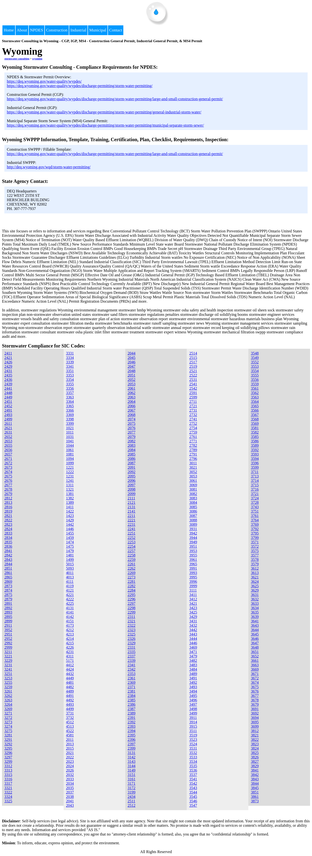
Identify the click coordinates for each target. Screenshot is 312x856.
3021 (193, 467)
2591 (193, 393)
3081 (193, 489)
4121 (70, 590)
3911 (193, 718)
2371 (132, 687)
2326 (132, 639)
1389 (70, 502)
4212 (70, 630)
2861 (8, 573)
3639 (255, 617)
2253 (132, 542)
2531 (193, 380)
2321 (132, 621)
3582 (255, 432)
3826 (255, 757)
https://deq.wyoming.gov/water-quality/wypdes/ (44, 81)
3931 (193, 529)
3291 (8, 739)
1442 (70, 524)
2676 (8, 480)
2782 (193, 445)
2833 (8, 533)
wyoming (37, 58)
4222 (70, 599)
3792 (255, 529)
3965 (193, 564)
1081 (70, 454)
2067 (132, 410)
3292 (8, 744)
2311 (131, 617)
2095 (132, 476)
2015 (70, 748)
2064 (132, 401)
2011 (70, 739)
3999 (193, 586)
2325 (132, 634)
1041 (70, 441)
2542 (193, 388)
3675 (255, 687)
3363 (70, 397)
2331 (132, 647)
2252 (132, 538)
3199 (132, 792)
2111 (131, 498)
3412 (193, 599)
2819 (8, 511)
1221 (70, 467)
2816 (8, 507)
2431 (8, 371)
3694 (255, 718)
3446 (193, 643)
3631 (255, 595)
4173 (70, 625)
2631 (8, 432)
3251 (8, 674)
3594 (255, 459)
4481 (70, 682)
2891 (8, 603)
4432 (70, 674)
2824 (8, 529)
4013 (70, 577)
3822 (255, 739)
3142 (132, 757)
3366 (70, 410)
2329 (132, 643)
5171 (70, 660)
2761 (193, 437)
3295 (8, 748)
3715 (255, 485)
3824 (255, 748)
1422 (70, 511)
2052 (132, 380)
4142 (70, 617)
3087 (193, 516)
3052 (193, 472)
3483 (193, 665)
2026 (70, 770)
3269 (8, 709)
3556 (255, 380)
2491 (8, 410)
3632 (255, 599)
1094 (70, 459)
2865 (8, 577)
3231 (8, 665)
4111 (70, 581)
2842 (8, 555)
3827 (255, 761)
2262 (132, 568)
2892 (8, 608)
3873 (255, 801)
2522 (193, 375)
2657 (8, 454)
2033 (70, 779)
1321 (70, 489)
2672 (8, 463)
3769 (255, 524)
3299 (8, 761)
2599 (193, 397)
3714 (255, 480)
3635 (255, 612)
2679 (8, 494)
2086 (132, 459)
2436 (8, 380)
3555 (255, 375)
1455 (70, 533)
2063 (132, 397)
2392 (132, 722)
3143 (132, 761)
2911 (8, 625)
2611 (8, 423)
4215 (70, 643)
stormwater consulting (16, 58)
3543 (193, 788)
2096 (132, 480)
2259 (132, 559)
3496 (193, 700)
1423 (70, 516)
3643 (255, 625)
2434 (132, 797)
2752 (193, 423)
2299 (132, 612)
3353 (70, 375)
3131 (132, 753)
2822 (8, 520)
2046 (132, 362)
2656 (8, 450)
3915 (193, 726)
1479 (70, 551)
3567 (255, 415)
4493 (70, 704)
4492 (70, 700)
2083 (132, 445)
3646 (255, 639)
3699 (255, 726)
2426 (8, 362)
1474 (70, 542)
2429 (8, 366)
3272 (8, 718)
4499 (70, 709)
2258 (132, 555)
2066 (132, 406)
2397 (132, 744)
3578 (255, 559)
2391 (132, 718)
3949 (193, 542)
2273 (132, 577)
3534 (193, 761)
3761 (255, 516)
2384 (132, 696)
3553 (255, 366)
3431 (193, 621)
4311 (70, 656)
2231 (132, 524)
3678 (255, 700)
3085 (193, 507)
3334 (70, 358)
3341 (70, 366)
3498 (193, 709)
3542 (193, 783)
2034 (70, 783)
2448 (8, 393)
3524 (193, 744)
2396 (132, 739)
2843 (8, 559)
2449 (8, 397)
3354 (70, 380)
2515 (193, 358)
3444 (193, 639)
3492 (193, 682)
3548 (255, 353)
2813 (8, 502)
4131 (70, 608)
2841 (8, 551)
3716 (255, 489)
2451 (8, 401)
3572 (255, 546)
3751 (255, 511)
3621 (255, 577)
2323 (132, 630)
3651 (255, 652)
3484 (193, 669)
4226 (70, 647)
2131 (132, 507)
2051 (132, 375)
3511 (193, 731)
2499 (8, 419)
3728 (255, 502)
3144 (132, 766)
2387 (132, 709)
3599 (255, 467)
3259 (8, 687)
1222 (70, 472)
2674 (8, 472)
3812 (255, 731)
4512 (70, 722)
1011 (70, 432)
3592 (255, 450)
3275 (8, 731)
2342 (132, 669)
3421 (193, 603)
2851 (8, 568)
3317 (8, 783)
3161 (132, 779)
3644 (255, 630)
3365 (70, 406)
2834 (8, 538)
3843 (255, 779)
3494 (193, 691)
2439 (8, 384)
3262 (8, 696)
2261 (132, 564)
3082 (193, 494)
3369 (70, 415)
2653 (8, 441)
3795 (255, 533)
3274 (8, 726)
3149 (132, 770)
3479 (193, 656)
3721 (255, 494)
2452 (8, 406)
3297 (8, 757)
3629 (255, 590)
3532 (193, 753)
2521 (193, 371)
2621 (8, 428)
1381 (70, 494)
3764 (255, 520)
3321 (8, 788)
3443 (193, 634)
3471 (193, 652)
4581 (70, 735)
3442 (193, 630)
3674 (255, 682)
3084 (193, 502)
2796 (193, 459)
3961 (193, 559)
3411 (193, 595)
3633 (255, 603)
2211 (131, 516)
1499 (70, 559)
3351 (70, 371)
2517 (193, 362)
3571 (255, 542)
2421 (8, 358)
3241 (8, 669)
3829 (255, 766)
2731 (193, 410)
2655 (8, 445)
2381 (132, 691)
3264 (8, 704)
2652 (8, 437)
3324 (8, 797)
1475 (70, 546)
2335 (132, 652)
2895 (8, 617)
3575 (255, 551)
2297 (132, 603)
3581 (255, 428)
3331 (70, 353)
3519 (193, 735)
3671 (255, 674)
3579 (255, 564)
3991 (193, 568)
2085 (132, 454)
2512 (132, 805)
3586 (255, 441)
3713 (255, 476)
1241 (70, 480)
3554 (255, 371)
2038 (70, 797)
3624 (255, 581)
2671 (8, 459)
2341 (132, 665)
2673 (8, 467)
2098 (132, 489)
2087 (132, 463)
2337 (132, 656)
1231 (70, 476)
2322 (132, 625)
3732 (70, 718)
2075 (132, 423)
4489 (70, 691)
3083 (193, 498)
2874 (8, 590)
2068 (132, 415)
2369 (132, 682)
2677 (8, 485)
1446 (70, 529)
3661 (255, 660)
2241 (132, 529)
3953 (193, 551)
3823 (255, 744)
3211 (8, 652)
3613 (255, 573)
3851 (255, 792)
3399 (70, 423)
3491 (193, 678)
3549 (255, 358)
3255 (8, 682)
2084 (132, 450)
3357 (70, 393)
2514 (193, 353)
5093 (70, 568)
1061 (70, 450)
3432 (193, 625)
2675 (8, 476)
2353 (132, 674)
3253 (8, 678)
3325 (8, 801)
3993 (193, 573)
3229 (8, 660)
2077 (132, 432)
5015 (70, 564)
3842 (255, 775)
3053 (193, 476)
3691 (255, 709)
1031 (70, 437)
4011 (70, 573)
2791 (193, 454)
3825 (255, 753)
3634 (255, 608)
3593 (255, 454)
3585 (255, 437)
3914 (193, 722)
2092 (132, 472)
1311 (70, 485)
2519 (193, 366)
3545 (193, 797)
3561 (255, 388)
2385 (132, 700)
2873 (8, 586)
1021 (70, 428)
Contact (115, 30)
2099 (132, 494)
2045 (132, 358)
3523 (193, 739)
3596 (255, 463)
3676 (255, 691)
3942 (193, 533)
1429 (70, 520)
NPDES (36, 30)
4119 (70, 586)
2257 (132, 551)
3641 (255, 621)
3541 (193, 779)
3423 (193, 608)
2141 (132, 511)
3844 (255, 783)
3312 (8, 766)
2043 (70, 805)
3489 (193, 674)
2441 (8, 388)
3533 (193, 757)
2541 (193, 384)
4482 (70, 687)
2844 (8, 564)
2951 (8, 634)
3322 (8, 792)
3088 (193, 520)
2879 (8, 599)
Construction (57, 30)
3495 (193, 696)
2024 (70, 766)
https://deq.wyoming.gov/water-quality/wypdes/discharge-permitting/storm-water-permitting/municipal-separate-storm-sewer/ (105, 125)
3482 (193, 660)
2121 (132, 502)
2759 (193, 432)
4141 (70, 612)
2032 (70, 775)
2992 (8, 643)
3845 (255, 788)
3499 (193, 713)
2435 (8, 375)
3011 (193, 463)
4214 (70, 639)
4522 (70, 731)
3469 (193, 647)
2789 (193, 450)
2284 (132, 590)
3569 (255, 423)
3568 (255, 419)
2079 (132, 437)
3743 (255, 507)
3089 (193, 524)
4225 (70, 603)
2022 (70, 757)
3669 (255, 669)
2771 (193, 441)
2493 (8, 415)
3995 (193, 577)
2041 (70, 801)
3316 (8, 779)
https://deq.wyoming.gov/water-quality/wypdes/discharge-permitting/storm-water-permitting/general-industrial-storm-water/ (104, 112)
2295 (132, 595)
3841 (255, 770)
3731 (70, 713)
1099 (70, 463)
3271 (8, 713)
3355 (70, 384)
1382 (70, 498)
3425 (193, 612)
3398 (70, 419)
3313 (8, 770)
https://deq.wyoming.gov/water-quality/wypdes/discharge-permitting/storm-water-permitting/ (80, 86)
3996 (193, 581)
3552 (255, 362)
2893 (8, 612)
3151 (132, 775)
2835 (8, 542)
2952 (8, 639)
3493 (193, 687)
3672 (255, 678)
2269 (132, 573)
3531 (193, 748)
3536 (193, 770)
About (22, 30)
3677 (255, 696)
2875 (8, 595)
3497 (193, 704)
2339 (132, 660)
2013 (70, 744)
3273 (8, 722)
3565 (255, 406)
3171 (132, 783)
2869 (8, 581)
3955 (193, 555)
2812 (8, 498)
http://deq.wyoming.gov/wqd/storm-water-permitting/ (49, 167)
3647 (255, 643)
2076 (132, 428)
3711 (254, 472)
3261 (8, 691)
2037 (70, 792)
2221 (132, 520)
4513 (70, 726)
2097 (132, 485)
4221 (70, 595)
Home (9, 30)
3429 (193, 617)
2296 (132, 599)
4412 (70, 665)
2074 (132, 419)
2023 (70, 761)
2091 (132, 467)
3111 (193, 590)
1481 (70, 555)
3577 (255, 555)
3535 (193, 766)
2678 (8, 489)
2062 (132, 393)
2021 (70, 753)
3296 (8, 753)
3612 (255, 568)
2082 (132, 441)
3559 (255, 384)
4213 (70, 634)
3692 (255, 713)
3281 (8, 735)
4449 (70, 678)
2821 (8, 516)
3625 (255, 586)
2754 (193, 428)
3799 (255, 538)
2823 (8, 524)
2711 (193, 401)
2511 (131, 801)
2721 (193, 406)
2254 (132, 546)
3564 (255, 401)
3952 (8, 630)
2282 (132, 586)
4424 (70, 669)
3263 (8, 700)
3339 (70, 362)
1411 (70, 507)
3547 (193, 805)
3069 (193, 485)
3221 (8, 656)
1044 (70, 445)
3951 (193, 546)
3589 (255, 445)
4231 (70, 652)
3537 (193, 775)
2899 (8, 621)
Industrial (78, 30)
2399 (132, 748)
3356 (70, 388)
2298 (132, 608)
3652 (255, 656)
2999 (8, 647)
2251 (132, 533)
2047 (132, 366)
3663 (255, 665)
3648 (255, 647)
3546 (193, 801)
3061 (193, 480)
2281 (132, 581)
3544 (193, 792)
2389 (132, 713)
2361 (132, 678)
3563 (255, 397)
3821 (255, 735)
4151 (70, 621)
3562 (255, 393)
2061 (132, 388)
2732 (193, 415)
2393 (132, 726)
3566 (255, 410)
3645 (255, 634)
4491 (70, 696)
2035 (70, 788)
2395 (132, 735)
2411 (8, 353)
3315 (8, 775)
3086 (193, 511)
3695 (255, 722)
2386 (132, 704)
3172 (132, 788)
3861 (255, 797)
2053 (132, 384)
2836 (8, 546)
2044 (132, 353)
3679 (255, 704)
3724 (255, 498)
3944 (193, 538)
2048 (132, 371)
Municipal (97, 30)
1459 (70, 538)
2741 (193, 419)
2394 (132, 731)
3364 (70, 401)
